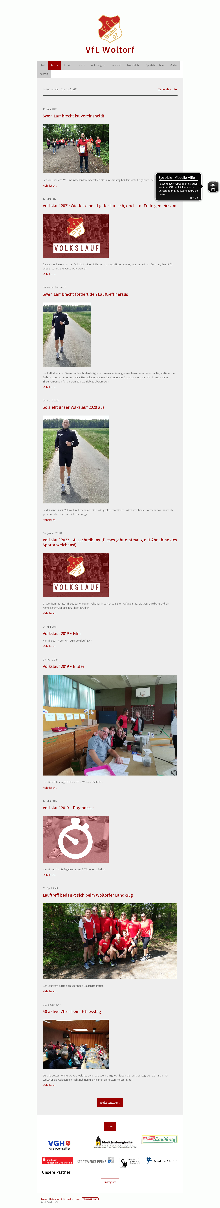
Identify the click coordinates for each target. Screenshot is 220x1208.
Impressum (45, 1199)
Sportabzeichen (155, 65)
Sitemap (77, 1199)
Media (173, 65)
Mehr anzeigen (110, 1102)
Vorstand (116, 65)
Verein (81, 65)
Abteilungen (98, 65)
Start (42, 65)
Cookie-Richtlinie (67, 1199)
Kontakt (44, 74)
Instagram (110, 1182)
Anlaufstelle (133, 65)
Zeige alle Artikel (167, 89)
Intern (110, 1126)
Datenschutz (54, 1199)
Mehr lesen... (50, 185)
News (54, 65)
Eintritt (68, 65)
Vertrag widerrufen (90, 1199)
